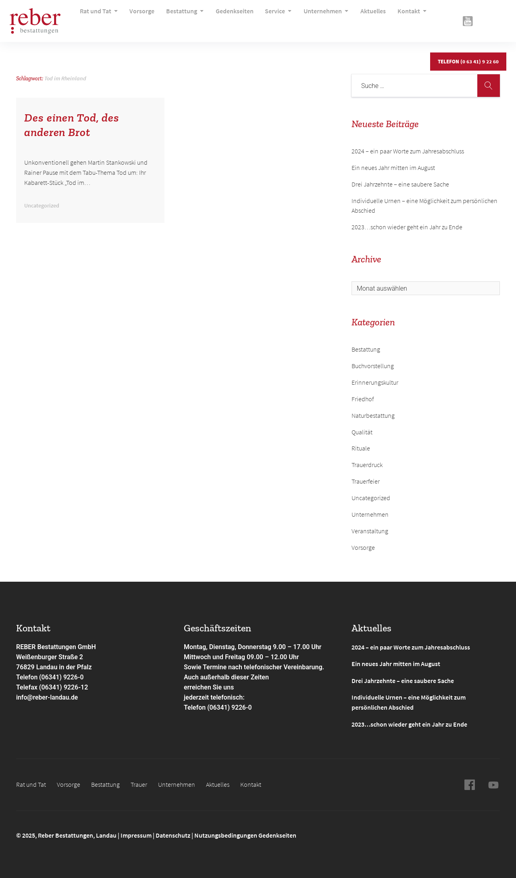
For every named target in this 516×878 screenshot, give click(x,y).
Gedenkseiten (229, 18)
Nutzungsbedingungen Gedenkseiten (245, 834)
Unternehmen (316, 18)
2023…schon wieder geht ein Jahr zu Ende (407, 227)
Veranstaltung (370, 531)
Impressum (137, 834)
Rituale (361, 448)
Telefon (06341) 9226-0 (50, 677)
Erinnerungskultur (375, 382)
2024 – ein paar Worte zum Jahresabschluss (408, 151)
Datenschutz (173, 834)
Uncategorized (371, 498)
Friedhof (363, 399)
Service (271, 18)
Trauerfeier (366, 481)
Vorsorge (140, 18)
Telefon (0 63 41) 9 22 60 (467, 53)
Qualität (362, 432)
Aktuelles (362, 18)
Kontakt (399, 18)
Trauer (139, 784)
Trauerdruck (367, 465)
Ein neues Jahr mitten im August (393, 167)
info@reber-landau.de (47, 697)
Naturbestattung (373, 415)
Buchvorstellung (373, 366)
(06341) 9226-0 (229, 707)
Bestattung (181, 18)
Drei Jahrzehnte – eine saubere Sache (400, 184)
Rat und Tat (99, 18)
